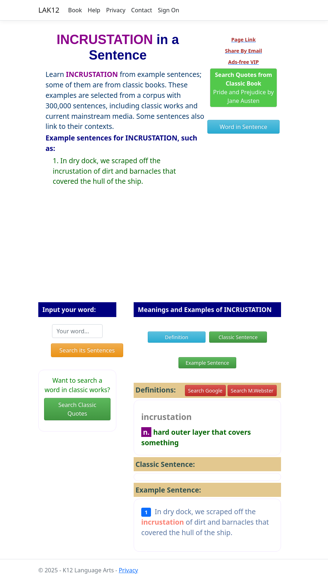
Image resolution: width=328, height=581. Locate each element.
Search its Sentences (87, 350)
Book (75, 10)
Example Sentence (207, 362)
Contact (141, 10)
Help (94, 10)
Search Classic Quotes (77, 409)
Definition (177, 337)
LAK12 (49, 10)
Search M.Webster (252, 390)
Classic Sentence (238, 337)
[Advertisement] (164, 249)
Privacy (115, 10)
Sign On (168, 10)
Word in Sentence (243, 127)
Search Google (205, 390)
